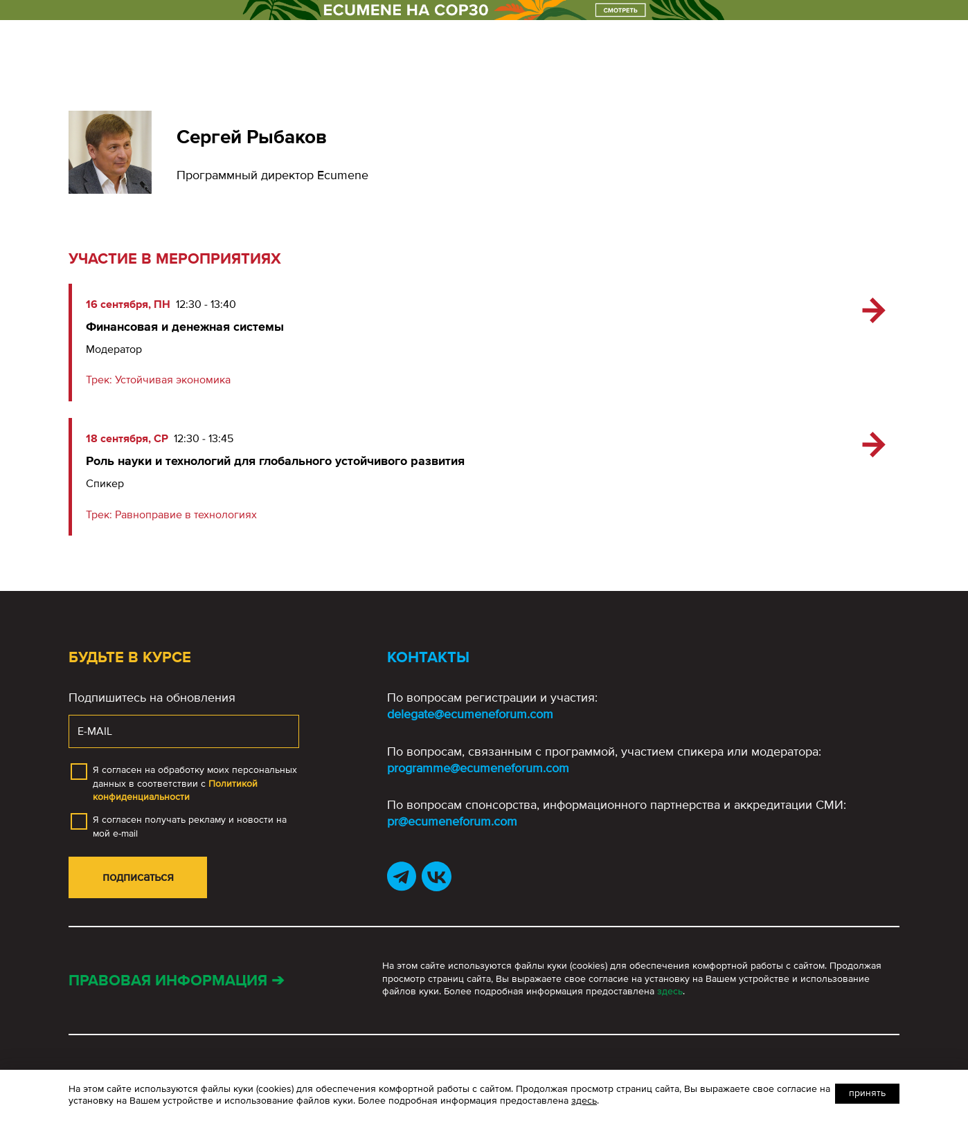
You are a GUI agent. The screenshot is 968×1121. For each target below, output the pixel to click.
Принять (867, 1093)
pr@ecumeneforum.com (452, 821)
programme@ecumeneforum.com (478, 768)
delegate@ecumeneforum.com (470, 714)
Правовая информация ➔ (176, 981)
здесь (670, 991)
